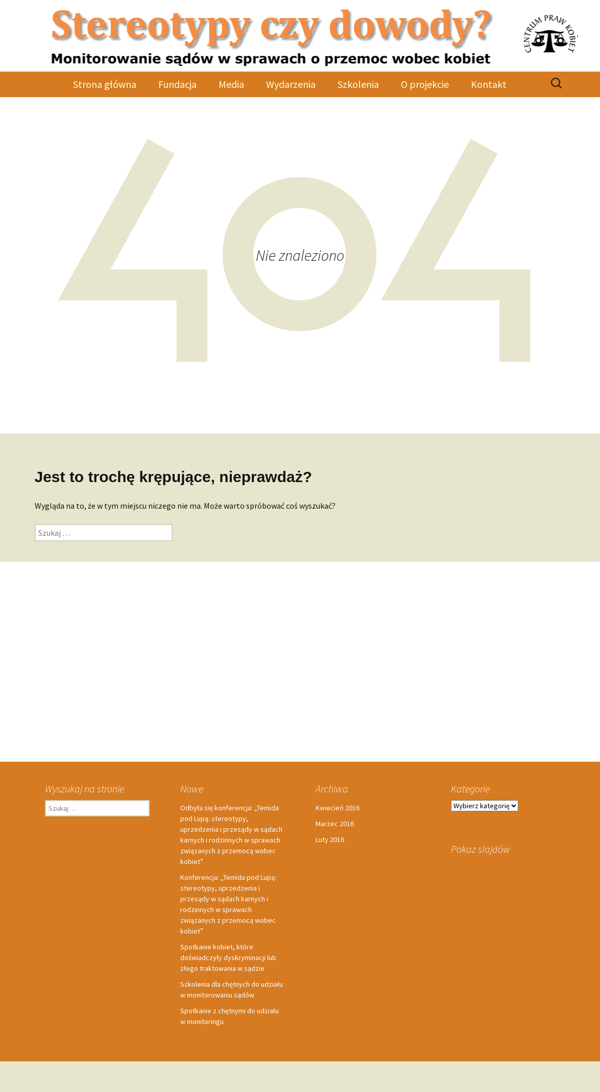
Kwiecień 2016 (337, 807)
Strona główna (104, 84)
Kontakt (489, 84)
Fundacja (177, 84)
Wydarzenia (291, 84)
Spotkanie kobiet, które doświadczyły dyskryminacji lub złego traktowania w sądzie (228, 957)
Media (231, 84)
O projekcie (425, 84)
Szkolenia (358, 84)
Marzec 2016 (335, 823)
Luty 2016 (330, 839)
